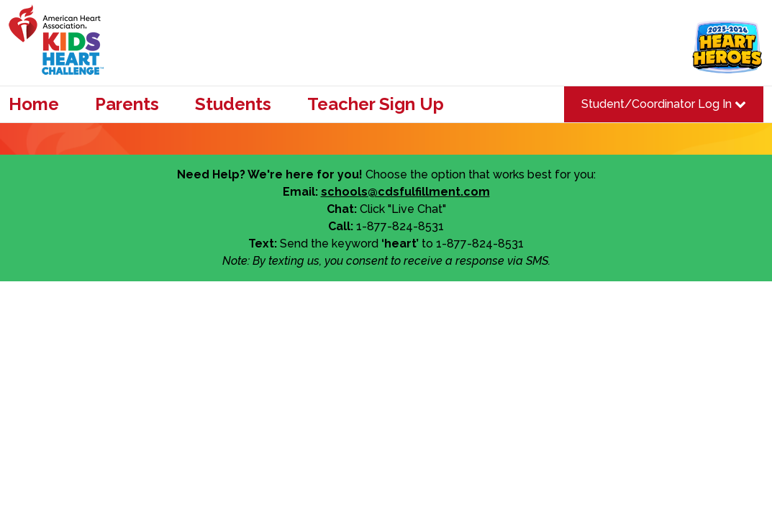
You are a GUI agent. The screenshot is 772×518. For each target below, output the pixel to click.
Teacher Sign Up (375, 104)
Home (34, 104)
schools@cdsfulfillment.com (405, 192)
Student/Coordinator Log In (663, 104)
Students (233, 104)
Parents (127, 104)
